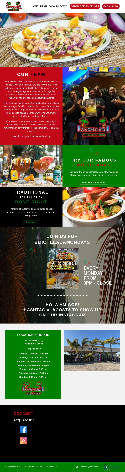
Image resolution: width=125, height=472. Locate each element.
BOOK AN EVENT (58, 6)
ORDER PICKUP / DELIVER (85, 6)
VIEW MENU (31, 223)
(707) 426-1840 (110, 6)
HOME (35, 6)
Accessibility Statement (87, 467)
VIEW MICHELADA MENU (93, 182)
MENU (43, 6)
